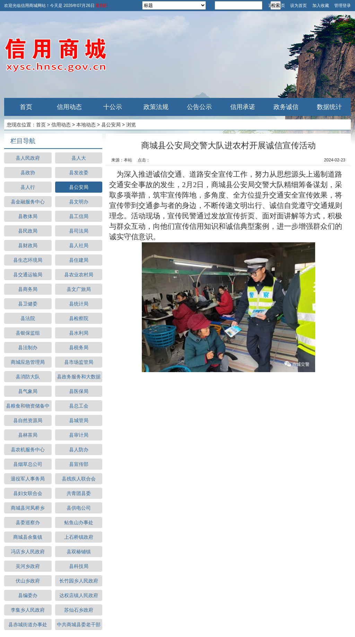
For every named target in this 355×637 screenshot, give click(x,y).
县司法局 (78, 231)
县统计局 (78, 304)
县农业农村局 (78, 274)
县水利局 (78, 333)
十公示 (112, 106)
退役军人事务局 (28, 478)
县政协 (27, 172)
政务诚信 (286, 106)
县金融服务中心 (28, 201)
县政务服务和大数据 (79, 376)
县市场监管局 (78, 362)
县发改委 (78, 172)
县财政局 (27, 245)
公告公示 (199, 106)
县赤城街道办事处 (27, 624)
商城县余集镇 (27, 537)
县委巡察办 (28, 522)
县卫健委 (27, 304)
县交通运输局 (27, 274)
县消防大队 (28, 376)
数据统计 (329, 106)
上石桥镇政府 (78, 537)
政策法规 (156, 106)
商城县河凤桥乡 (28, 508)
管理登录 (342, 5)
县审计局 (78, 435)
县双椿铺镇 (79, 551)
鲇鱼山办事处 (78, 522)
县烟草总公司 (27, 464)
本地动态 (86, 124)
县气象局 (27, 391)
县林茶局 (27, 435)
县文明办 (78, 201)
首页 (26, 106)
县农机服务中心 (28, 449)
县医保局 (78, 391)
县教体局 (27, 216)
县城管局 (78, 420)
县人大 (78, 158)
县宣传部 (78, 464)
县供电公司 (79, 508)
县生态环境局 (27, 260)
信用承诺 (242, 106)
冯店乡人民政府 (28, 551)
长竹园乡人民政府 (78, 581)
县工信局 (78, 216)
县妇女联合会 (27, 493)
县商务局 (27, 289)
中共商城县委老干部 (79, 624)
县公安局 (111, 124)
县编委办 (27, 595)
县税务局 (78, 347)
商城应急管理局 (28, 362)
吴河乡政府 (28, 566)
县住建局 (78, 260)
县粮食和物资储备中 (28, 406)
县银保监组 (28, 333)
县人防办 (78, 449)
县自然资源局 (27, 420)
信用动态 (69, 106)
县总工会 (78, 406)
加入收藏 (320, 5)
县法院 (27, 318)
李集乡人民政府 (28, 610)
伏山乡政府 (28, 581)
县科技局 (78, 566)
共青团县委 (79, 493)
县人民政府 (28, 158)
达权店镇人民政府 (78, 595)
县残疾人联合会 (79, 478)
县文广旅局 (79, 289)
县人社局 (78, 245)
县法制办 (27, 347)
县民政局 (27, 231)
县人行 (27, 187)
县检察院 (78, 318)
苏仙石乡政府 (78, 610)
